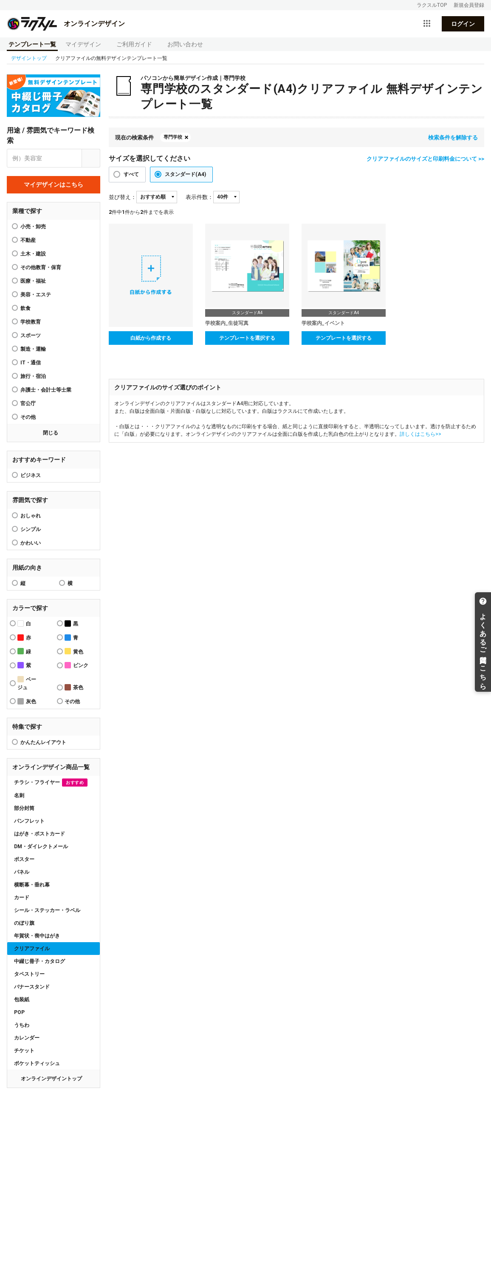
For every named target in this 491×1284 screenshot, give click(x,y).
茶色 (74, 687)
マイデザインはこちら (53, 184)
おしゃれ (30, 516)
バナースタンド (32, 987)
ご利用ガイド (134, 44)
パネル (21, 872)
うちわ (21, 1025)
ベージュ (26, 683)
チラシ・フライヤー (50, 782)
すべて (131, 174)
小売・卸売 (33, 227)
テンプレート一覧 (32, 44)
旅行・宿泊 (33, 376)
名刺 (19, 795)
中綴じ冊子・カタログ (39, 961)
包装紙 (21, 1000)
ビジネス (30, 475)
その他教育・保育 (40, 267)
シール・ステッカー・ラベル (47, 910)
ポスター (24, 859)
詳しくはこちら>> (420, 434)
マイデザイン (83, 44)
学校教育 (30, 322)
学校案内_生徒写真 (226, 323)
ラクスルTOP (432, 5)
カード (21, 898)
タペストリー (29, 974)
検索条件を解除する (453, 137)
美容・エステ (35, 295)
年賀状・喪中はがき (37, 936)
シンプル (30, 529)
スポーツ (30, 335)
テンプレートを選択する (247, 338)
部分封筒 (24, 808)
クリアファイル (32, 949)
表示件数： (199, 197)
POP (19, 1012)
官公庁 (28, 403)
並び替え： (122, 197)
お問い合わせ (185, 44)
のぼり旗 (24, 923)
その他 (28, 417)
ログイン (463, 23)
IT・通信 (30, 363)
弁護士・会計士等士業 (45, 390)
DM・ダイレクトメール (41, 846)
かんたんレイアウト (43, 742)
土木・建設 (33, 254)
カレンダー (27, 1038)
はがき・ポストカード (39, 834)
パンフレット (29, 821)
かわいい (30, 543)
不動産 (28, 240)
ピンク (76, 665)
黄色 (74, 651)
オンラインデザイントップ (51, 1079)
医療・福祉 (33, 281)
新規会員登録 (469, 5)
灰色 (26, 701)
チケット (24, 1051)
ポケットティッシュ (37, 1063)
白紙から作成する (150, 338)
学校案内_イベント (323, 323)
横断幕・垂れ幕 (32, 885)
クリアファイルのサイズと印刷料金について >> (425, 159)
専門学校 (173, 137)
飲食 (25, 308)
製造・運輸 (33, 349)
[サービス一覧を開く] (426, 24)
